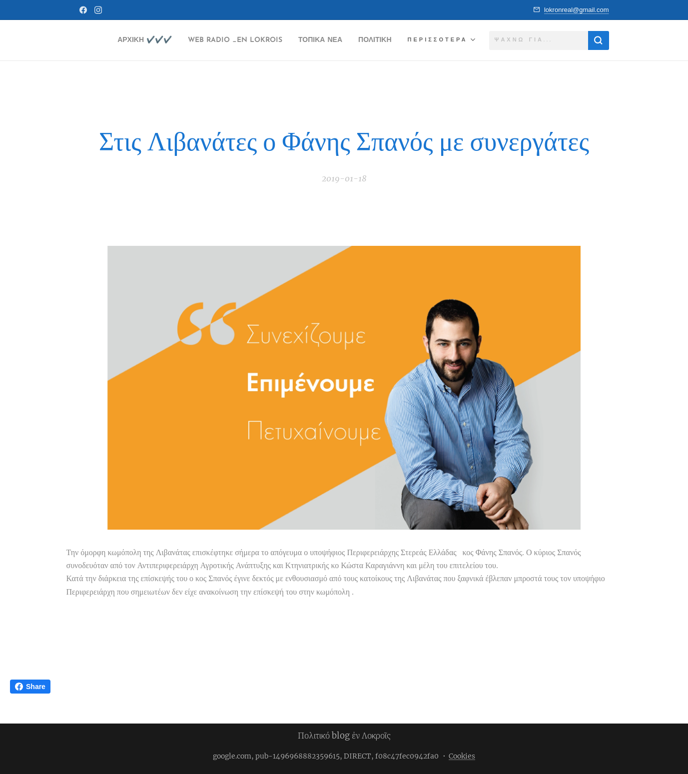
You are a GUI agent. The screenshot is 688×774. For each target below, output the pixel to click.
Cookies (462, 756)
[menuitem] (161, 40)
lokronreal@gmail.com (576, 9)
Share (30, 687)
